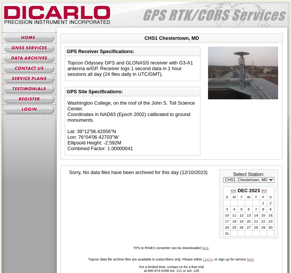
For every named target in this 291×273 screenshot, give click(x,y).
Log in (208, 259)
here (205, 248)
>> (264, 190)
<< (233, 190)
